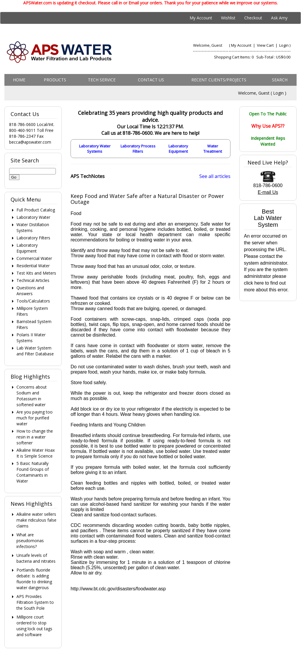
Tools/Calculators (33, 301)
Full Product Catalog (35, 210)
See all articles (214, 176)
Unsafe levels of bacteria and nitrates (36, 558)
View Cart (266, 45)
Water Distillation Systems (32, 227)
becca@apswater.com (30, 142)
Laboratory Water (33, 217)
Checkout (253, 18)
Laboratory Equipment (178, 148)
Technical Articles (32, 280)
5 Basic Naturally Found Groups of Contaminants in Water (32, 472)
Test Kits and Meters (36, 273)
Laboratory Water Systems (95, 148)
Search (279, 80)
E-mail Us (268, 192)
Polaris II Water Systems (31, 337)
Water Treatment (212, 148)
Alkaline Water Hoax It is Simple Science (35, 453)
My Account (201, 18)
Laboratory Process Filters (138, 148)
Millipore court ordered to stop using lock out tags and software (34, 625)
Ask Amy (279, 18)
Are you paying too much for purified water (34, 417)
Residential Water (33, 265)
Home (19, 80)
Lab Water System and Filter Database (35, 351)
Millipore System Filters (32, 311)
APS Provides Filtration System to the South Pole (35, 602)
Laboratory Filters (33, 238)
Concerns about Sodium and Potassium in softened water (31, 395)
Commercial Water (34, 258)
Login (284, 45)
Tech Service (102, 80)
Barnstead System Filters (33, 324)
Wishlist (228, 18)
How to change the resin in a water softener (34, 437)
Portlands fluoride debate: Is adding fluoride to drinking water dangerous (34, 578)
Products (55, 80)
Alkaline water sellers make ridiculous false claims (36, 520)
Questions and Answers (30, 290)
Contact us (151, 80)
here (259, 282)
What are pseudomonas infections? (30, 540)
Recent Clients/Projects (218, 80)
